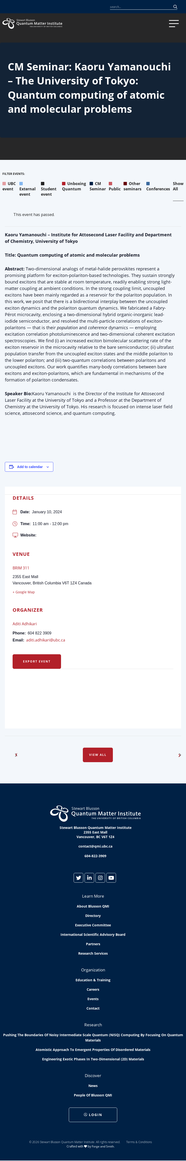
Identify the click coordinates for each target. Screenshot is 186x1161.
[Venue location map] (93, 694)
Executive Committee (93, 925)
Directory (93, 915)
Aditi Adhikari (25, 623)
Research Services (93, 953)
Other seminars (132, 186)
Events (93, 999)
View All (98, 755)
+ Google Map (24, 592)
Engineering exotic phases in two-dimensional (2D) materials (93, 1059)
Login (93, 1114)
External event (27, 189)
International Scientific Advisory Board (93, 934)
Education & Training (93, 980)
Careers (93, 989)
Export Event (37, 661)
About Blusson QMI (93, 906)
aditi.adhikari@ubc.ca (45, 640)
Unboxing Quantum (74, 186)
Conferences (158, 186)
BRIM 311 (21, 568)
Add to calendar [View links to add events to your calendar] (30, 467)
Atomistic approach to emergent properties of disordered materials (93, 1049)
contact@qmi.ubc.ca (95, 846)
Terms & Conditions (139, 1142)
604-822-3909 (95, 856)
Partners (93, 944)
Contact (93, 1008)
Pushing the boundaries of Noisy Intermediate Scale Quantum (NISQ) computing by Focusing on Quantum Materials (93, 1037)
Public (115, 186)
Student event (48, 189)
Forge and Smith (103, 1146)
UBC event (9, 186)
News (93, 1085)
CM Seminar (98, 186)
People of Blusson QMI (93, 1095)
